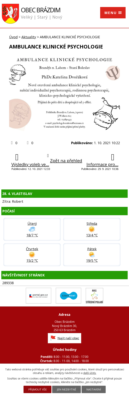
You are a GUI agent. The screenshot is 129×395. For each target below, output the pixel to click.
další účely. (89, 373)
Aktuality (28, 37)
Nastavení (93, 389)
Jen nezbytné (66, 389)
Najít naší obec (68, 338)
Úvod (13, 37)
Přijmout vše (37, 389)
